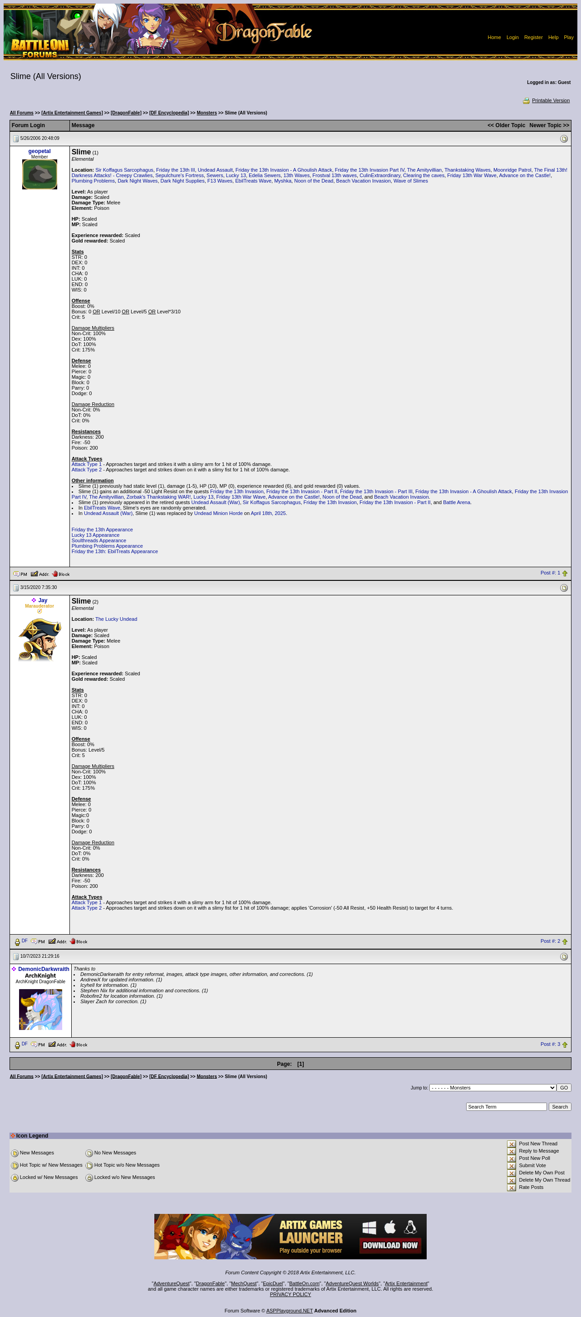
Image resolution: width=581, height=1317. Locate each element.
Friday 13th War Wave (472, 175)
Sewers (215, 175)
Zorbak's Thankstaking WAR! (159, 497)
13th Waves (296, 175)
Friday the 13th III (175, 170)
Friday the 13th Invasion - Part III (376, 491)
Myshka (282, 180)
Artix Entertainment (406, 1283)
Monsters (207, 112)
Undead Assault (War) (216, 502)
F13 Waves (219, 180)
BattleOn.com (304, 1283)
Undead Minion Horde (218, 513)
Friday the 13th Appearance (102, 529)
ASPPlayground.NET (289, 1310)
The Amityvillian (424, 170)
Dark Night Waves (138, 180)
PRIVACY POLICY (290, 1294)
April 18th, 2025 (268, 513)
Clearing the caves (423, 175)
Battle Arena (456, 502)
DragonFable (210, 1283)
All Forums (22, 112)
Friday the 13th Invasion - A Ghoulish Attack (284, 170)
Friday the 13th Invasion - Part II (302, 491)
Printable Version (546, 100)
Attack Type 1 (87, 464)
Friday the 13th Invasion (236, 491)
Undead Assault (215, 170)
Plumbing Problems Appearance (107, 546)
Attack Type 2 (87, 469)
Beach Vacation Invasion (363, 180)
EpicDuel (273, 1283)
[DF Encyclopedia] (169, 112)
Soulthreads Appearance (99, 540)
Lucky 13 (236, 175)
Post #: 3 (550, 1044)
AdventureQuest (171, 1283)
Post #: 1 (550, 573)
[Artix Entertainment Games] (72, 112)
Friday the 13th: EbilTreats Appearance (115, 551)
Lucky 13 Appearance (96, 535)
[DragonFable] (126, 112)
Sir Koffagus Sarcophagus (124, 170)
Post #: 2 (550, 941)
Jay (42, 600)
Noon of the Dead (313, 180)
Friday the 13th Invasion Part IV (369, 170)
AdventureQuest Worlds (352, 1283)
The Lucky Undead (116, 619)
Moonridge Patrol (512, 170)
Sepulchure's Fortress (179, 175)
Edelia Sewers (265, 175)
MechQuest (243, 1283)
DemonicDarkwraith (43, 969)
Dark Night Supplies (183, 180)
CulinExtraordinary (379, 175)
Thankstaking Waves (467, 170)
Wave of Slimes (411, 180)
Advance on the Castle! (525, 175)
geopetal (39, 151)
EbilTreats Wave (253, 180)
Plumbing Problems (93, 180)
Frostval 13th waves (334, 175)
